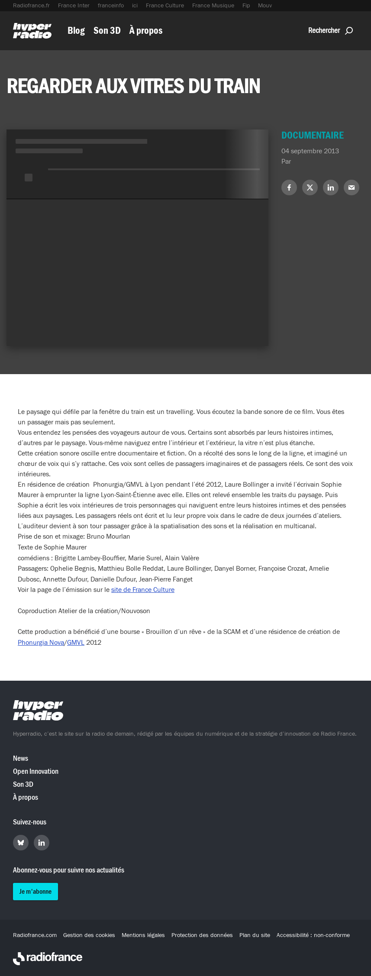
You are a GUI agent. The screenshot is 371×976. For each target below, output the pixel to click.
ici (135, 5)
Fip (246, 5)
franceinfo (111, 5)
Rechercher (330, 30)
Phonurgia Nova (41, 642)
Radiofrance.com (35, 935)
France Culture (165, 5)
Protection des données (202, 935)
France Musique (213, 5)
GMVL (75, 642)
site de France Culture (142, 590)
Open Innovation (35, 771)
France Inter (74, 5)
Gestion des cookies (89, 935)
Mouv (265, 5)
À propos (145, 30)
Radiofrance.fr (31, 5)
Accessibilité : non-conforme (313, 935)
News (20, 758)
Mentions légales (143, 935)
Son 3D (107, 30)
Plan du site (254, 935)
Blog (76, 30)
